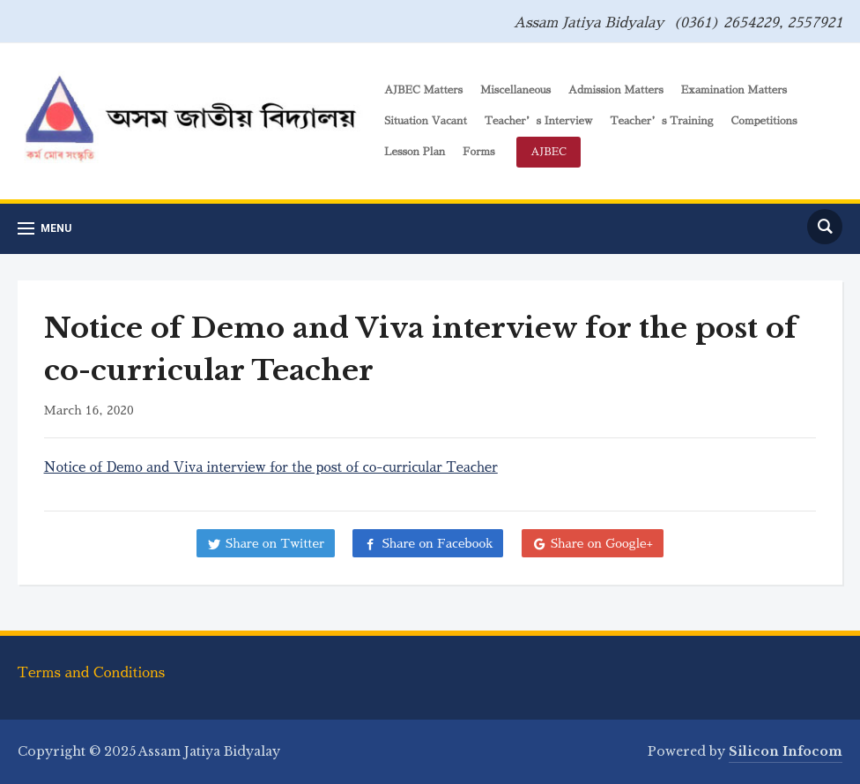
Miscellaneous (515, 90)
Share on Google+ (602, 543)
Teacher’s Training (661, 121)
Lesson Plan (414, 151)
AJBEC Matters (423, 90)
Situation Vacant (425, 121)
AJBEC (548, 151)
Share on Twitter (275, 543)
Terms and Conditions (92, 673)
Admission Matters (616, 90)
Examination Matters (734, 90)
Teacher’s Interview (539, 121)
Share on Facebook (437, 543)
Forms (478, 151)
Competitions (763, 121)
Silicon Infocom (785, 751)
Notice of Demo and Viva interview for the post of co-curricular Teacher (271, 467)
